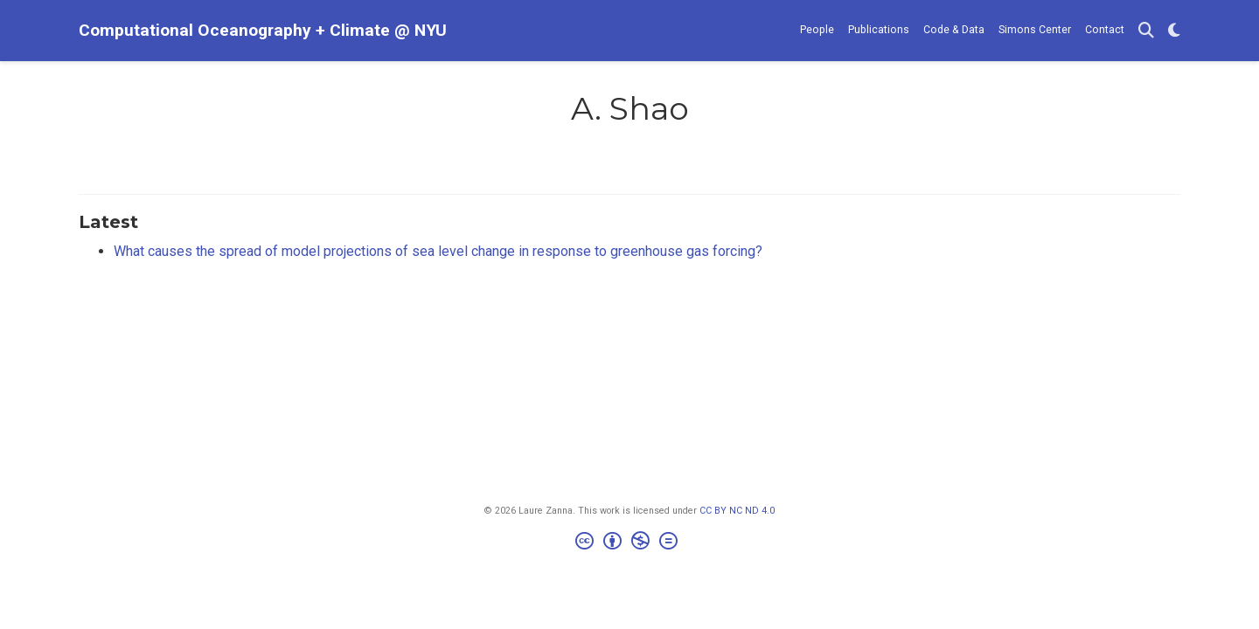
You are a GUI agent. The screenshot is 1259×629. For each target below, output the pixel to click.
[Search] (1146, 31)
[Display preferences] (1174, 31)
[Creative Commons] (630, 543)
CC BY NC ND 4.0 (737, 510)
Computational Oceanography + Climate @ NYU (263, 30)
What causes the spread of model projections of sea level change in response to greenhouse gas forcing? (438, 251)
